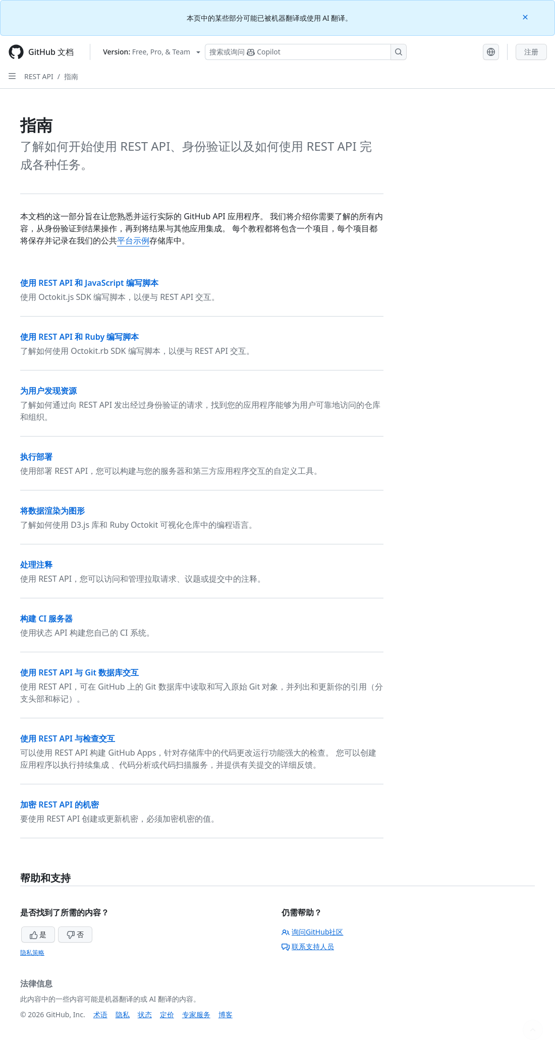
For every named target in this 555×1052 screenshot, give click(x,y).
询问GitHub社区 (313, 932)
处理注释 (36, 564)
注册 (531, 51)
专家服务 (196, 1014)
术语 (100, 1014)
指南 (71, 76)
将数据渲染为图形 (52, 510)
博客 (225, 1014)
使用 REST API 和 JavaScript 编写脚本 (89, 282)
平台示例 (133, 240)
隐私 (123, 1014)
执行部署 (36, 456)
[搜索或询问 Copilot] (306, 52)
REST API (38, 76)
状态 (145, 1014)
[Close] (526, 16)
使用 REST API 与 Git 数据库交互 (79, 672)
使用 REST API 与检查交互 (67, 738)
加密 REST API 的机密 (59, 804)
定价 (167, 1014)
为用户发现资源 (48, 390)
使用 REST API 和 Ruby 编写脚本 (79, 336)
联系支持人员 (308, 946)
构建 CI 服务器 (46, 618)
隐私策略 (32, 952)
